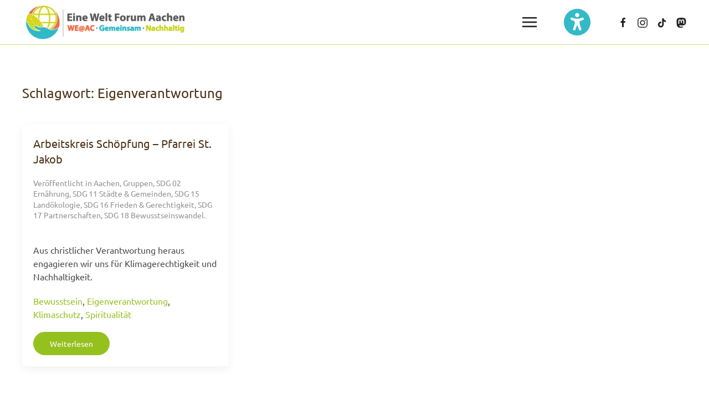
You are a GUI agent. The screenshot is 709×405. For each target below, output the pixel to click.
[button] (529, 22)
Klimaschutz (57, 314)
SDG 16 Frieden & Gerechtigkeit (139, 204)
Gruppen (138, 183)
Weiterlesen (71, 343)
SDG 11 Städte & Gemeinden (122, 193)
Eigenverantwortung (127, 300)
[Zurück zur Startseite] (105, 22)
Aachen (107, 183)
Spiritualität (108, 314)
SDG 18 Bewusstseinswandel (154, 215)
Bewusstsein (58, 300)
